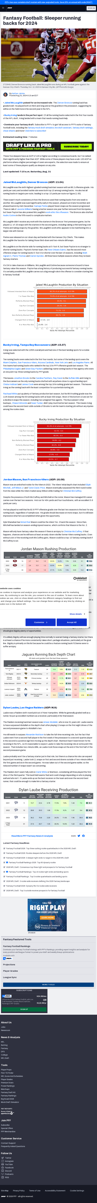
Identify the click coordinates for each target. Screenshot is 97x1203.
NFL (2, 1042)
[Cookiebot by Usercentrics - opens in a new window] (82, 579)
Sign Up (24, 1009)
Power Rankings (8, 1086)
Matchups (5, 1089)
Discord (8, 1171)
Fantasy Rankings (8, 1096)
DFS (3, 1052)
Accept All (79, 622)
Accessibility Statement (55, 1191)
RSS (7, 1177)
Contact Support (8, 1143)
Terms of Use (34, 1191)
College (4, 1055)
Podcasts (9, 1174)
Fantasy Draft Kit (8, 1092)
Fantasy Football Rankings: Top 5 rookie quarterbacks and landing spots (35, 877)
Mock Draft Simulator (10, 1102)
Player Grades (7, 1079)
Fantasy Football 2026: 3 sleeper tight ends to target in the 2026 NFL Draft (36, 858)
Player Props (6, 1070)
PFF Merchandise (8, 1132)
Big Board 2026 (7, 1099)
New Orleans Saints (57, 250)
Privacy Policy (19, 1191)
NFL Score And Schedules (12, 1076)
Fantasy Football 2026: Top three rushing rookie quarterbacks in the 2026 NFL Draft (39, 849)
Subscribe (5, 1125)
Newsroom (5, 1030)
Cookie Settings (77, 1191)
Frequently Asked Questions (13, 1146)
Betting (4, 1045)
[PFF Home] (9, 8)
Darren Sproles (37, 256)
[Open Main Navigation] (3, 8)
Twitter (8, 1158)
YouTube (9, 1164)
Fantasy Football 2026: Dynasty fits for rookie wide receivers (30, 886)
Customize (48, 622)
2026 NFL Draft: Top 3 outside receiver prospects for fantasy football (34, 891)
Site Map (4, 1191)
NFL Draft (5, 1058)
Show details (83, 614)
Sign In (91, 8)
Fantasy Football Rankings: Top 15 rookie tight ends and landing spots (36, 872)
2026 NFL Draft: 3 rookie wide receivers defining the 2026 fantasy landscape (36, 881)
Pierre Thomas (19, 256)
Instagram (9, 1161)
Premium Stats (7, 1083)
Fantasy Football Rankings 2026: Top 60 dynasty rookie (29, 863)
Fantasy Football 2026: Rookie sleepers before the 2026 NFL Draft (32, 853)
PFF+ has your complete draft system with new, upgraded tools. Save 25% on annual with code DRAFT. (49, 2)
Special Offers (7, 1128)
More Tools (48, 985)
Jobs (3, 1027)
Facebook (9, 1168)
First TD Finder (7, 1073)
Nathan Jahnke (18, 93)
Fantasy (4, 1048)
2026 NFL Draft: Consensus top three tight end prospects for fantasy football (37, 867)
